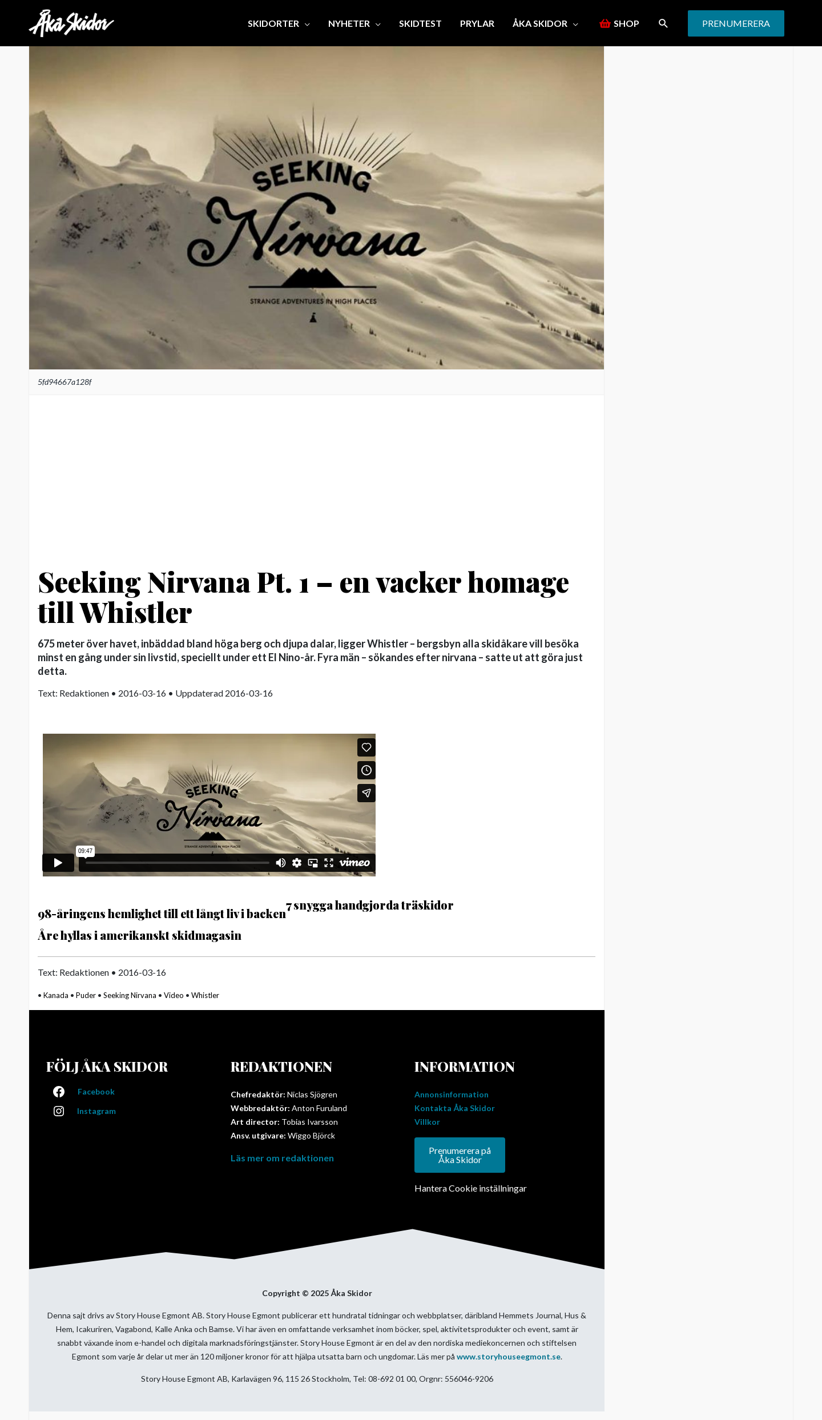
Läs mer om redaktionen (282, 1157)
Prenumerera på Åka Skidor (460, 1155)
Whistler (205, 995)
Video (174, 995)
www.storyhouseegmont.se (509, 1356)
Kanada (55, 995)
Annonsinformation (451, 1094)
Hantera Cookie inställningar (470, 1187)
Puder (86, 995)
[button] (664, 23)
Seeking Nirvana (129, 995)
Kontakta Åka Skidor (454, 1108)
